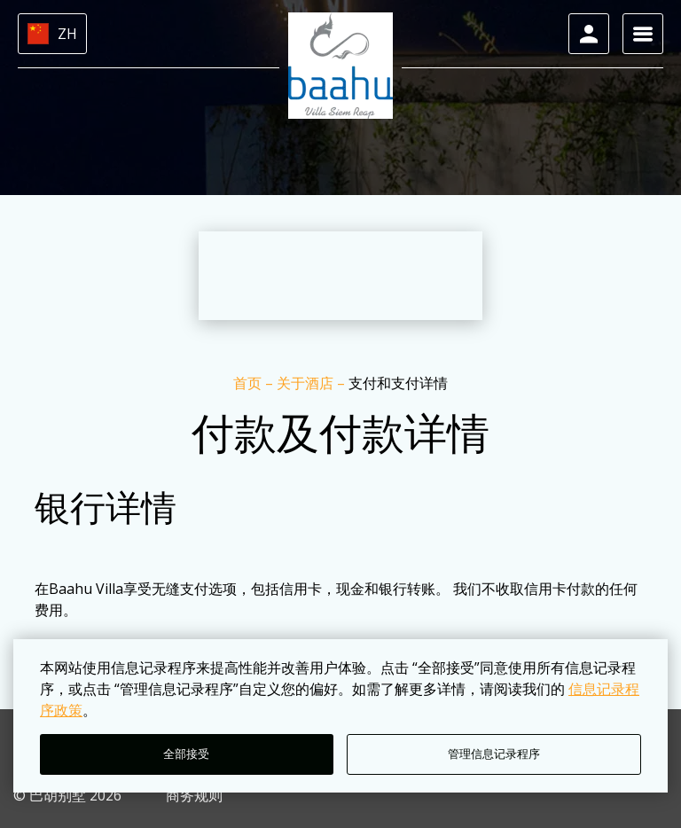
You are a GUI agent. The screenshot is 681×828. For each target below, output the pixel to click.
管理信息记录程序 (494, 754)
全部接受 (186, 754)
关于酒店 (307, 383)
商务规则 (194, 795)
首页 (249, 383)
